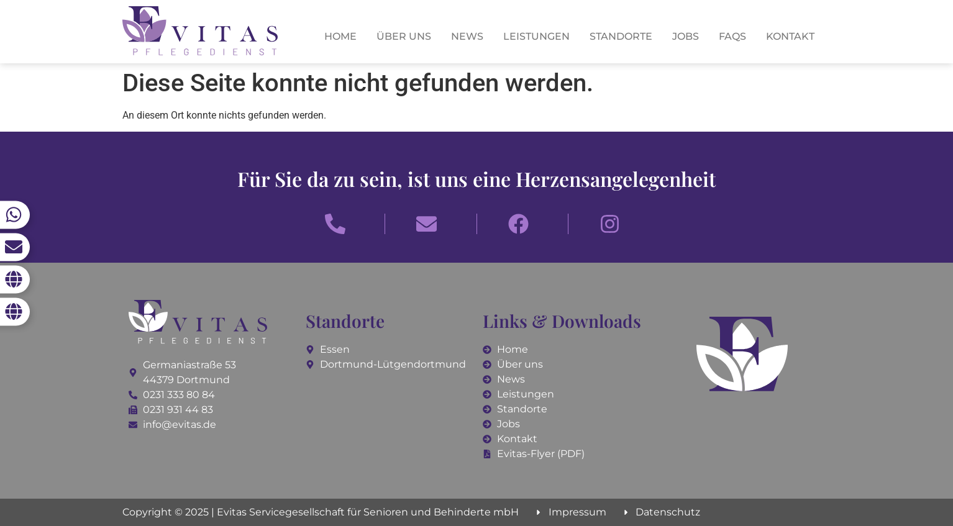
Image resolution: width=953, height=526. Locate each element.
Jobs (685, 36)
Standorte (621, 36)
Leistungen (536, 36)
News (467, 36)
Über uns (403, 36)
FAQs (732, 36)
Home (340, 36)
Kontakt (790, 36)
